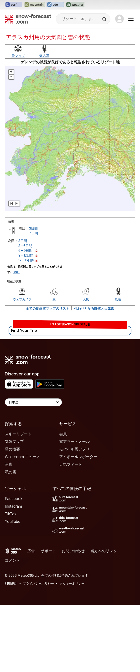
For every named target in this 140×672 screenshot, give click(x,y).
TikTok (10, 581)
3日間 (33, 295)
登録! (16, 339)
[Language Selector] (33, 469)
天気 (86, 366)
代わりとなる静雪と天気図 (94, 376)
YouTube (12, 588)
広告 (31, 618)
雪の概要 (12, 516)
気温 (118, 366)
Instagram (13, 573)
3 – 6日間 (25, 313)
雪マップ (18, 123)
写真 (8, 531)
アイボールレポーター (78, 523)
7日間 (33, 300)
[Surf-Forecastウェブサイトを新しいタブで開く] (13, 5)
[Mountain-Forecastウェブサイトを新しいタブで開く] (34, 5)
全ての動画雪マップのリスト (47, 376)
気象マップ (14, 508)
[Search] (104, 19)
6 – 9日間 (25, 318)
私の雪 (10, 539)
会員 (63, 501)
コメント (12, 627)
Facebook (13, 565)
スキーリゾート (18, 501)
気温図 (44, 123)
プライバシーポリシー (38, 650)
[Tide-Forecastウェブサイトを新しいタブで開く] (55, 5)
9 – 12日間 (25, 322)
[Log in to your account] (119, 19)
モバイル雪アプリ (74, 516)
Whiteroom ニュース (22, 523)
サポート (48, 618)
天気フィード (70, 531)
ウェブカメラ (22, 366)
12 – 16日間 (26, 327)
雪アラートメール (74, 508)
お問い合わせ (73, 618)
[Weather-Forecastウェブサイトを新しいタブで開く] (75, 5)
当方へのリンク (103, 618)
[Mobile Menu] (131, 19)
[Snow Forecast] (28, 19)
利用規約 (11, 650)
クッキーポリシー (72, 650)
